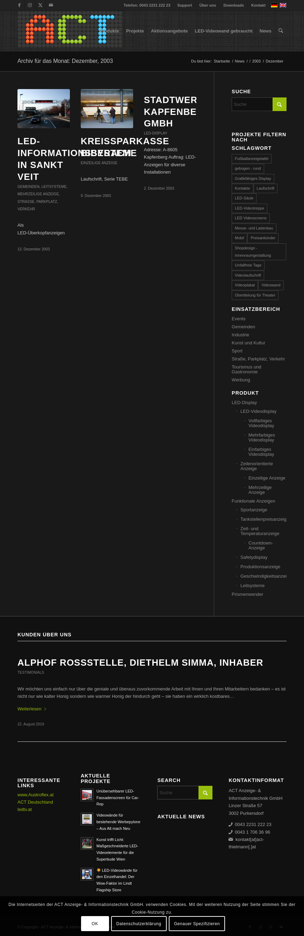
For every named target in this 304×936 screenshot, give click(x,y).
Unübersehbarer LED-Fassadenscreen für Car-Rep (117, 797)
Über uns (208, 5)
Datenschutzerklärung (138, 923)
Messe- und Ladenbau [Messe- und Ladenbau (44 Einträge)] (254, 228)
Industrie (240, 334)
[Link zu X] (40, 5)
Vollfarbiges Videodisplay (261, 423)
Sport (237, 350)
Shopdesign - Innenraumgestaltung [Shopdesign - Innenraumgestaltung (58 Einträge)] (253, 251)
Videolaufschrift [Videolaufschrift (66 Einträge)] (248, 275)
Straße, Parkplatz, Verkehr (258, 358)
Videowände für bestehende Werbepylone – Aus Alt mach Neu (118, 822)
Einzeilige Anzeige (99, 163)
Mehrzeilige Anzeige (38, 194)
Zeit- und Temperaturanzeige (259, 531)
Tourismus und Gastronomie (246, 369)
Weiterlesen (32, 708)
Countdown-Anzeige (260, 545)
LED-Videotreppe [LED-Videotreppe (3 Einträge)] (249, 208)
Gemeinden (28, 187)
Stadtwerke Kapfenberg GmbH (177, 112)
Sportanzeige (253, 509)
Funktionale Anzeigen (253, 501)
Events (239, 318)
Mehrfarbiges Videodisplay (261, 437)
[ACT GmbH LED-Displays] (69, 31)
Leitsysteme (54, 187)
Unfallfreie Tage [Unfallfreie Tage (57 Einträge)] (248, 265)
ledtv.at (24, 809)
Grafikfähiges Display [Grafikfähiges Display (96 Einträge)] (253, 178)
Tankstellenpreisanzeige (263, 519)
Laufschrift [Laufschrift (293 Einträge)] (266, 188)
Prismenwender (247, 594)
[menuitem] (185, 5)
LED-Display (155, 133)
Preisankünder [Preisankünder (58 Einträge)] (263, 238)
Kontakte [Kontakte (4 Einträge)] (242, 188)
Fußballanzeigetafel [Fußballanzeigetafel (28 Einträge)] (251, 158)
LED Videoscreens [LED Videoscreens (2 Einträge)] (251, 218)
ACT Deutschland (35, 802)
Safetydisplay (253, 557)
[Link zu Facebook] (19, 5)
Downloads (233, 5)
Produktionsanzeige (260, 566)
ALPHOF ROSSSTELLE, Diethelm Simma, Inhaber (140, 662)
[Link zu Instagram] (30, 5)
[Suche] (281, 31)
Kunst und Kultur (248, 342)
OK (95, 923)
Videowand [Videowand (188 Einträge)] (270, 285)
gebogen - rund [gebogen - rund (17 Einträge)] (248, 168)
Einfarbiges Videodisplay (261, 452)
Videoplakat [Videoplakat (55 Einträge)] (245, 285)
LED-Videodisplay (258, 411)
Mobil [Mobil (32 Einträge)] (239, 238)
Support (185, 5)
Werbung (241, 379)
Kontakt (258, 5)
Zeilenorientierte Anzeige (256, 466)
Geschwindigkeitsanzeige (263, 576)
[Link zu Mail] (51, 5)
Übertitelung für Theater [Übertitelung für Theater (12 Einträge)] (255, 295)
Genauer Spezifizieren (197, 923)
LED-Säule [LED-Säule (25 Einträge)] (244, 198)
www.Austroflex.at (35, 794)
